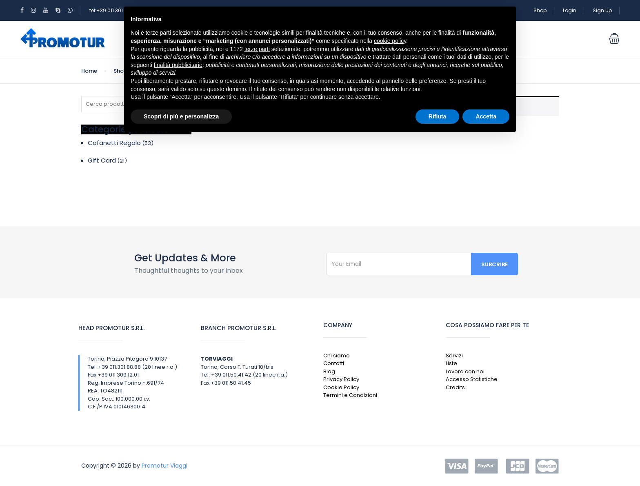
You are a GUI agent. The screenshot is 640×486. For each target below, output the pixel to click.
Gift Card (102, 160)
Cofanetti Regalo (114, 142)
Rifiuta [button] (438, 116)
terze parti (257, 49)
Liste (451, 363)
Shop (540, 10)
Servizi (454, 355)
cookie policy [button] (390, 41)
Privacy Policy (341, 379)
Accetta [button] (486, 116)
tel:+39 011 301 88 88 (113, 10)
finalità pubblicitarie (178, 65)
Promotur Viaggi (164, 465)
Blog (329, 371)
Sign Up (602, 10)
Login (569, 10)
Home (89, 71)
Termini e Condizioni (350, 395)
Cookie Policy (341, 387)
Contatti (333, 363)
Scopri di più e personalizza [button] (181, 116)
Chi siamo (336, 355)
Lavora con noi (465, 371)
